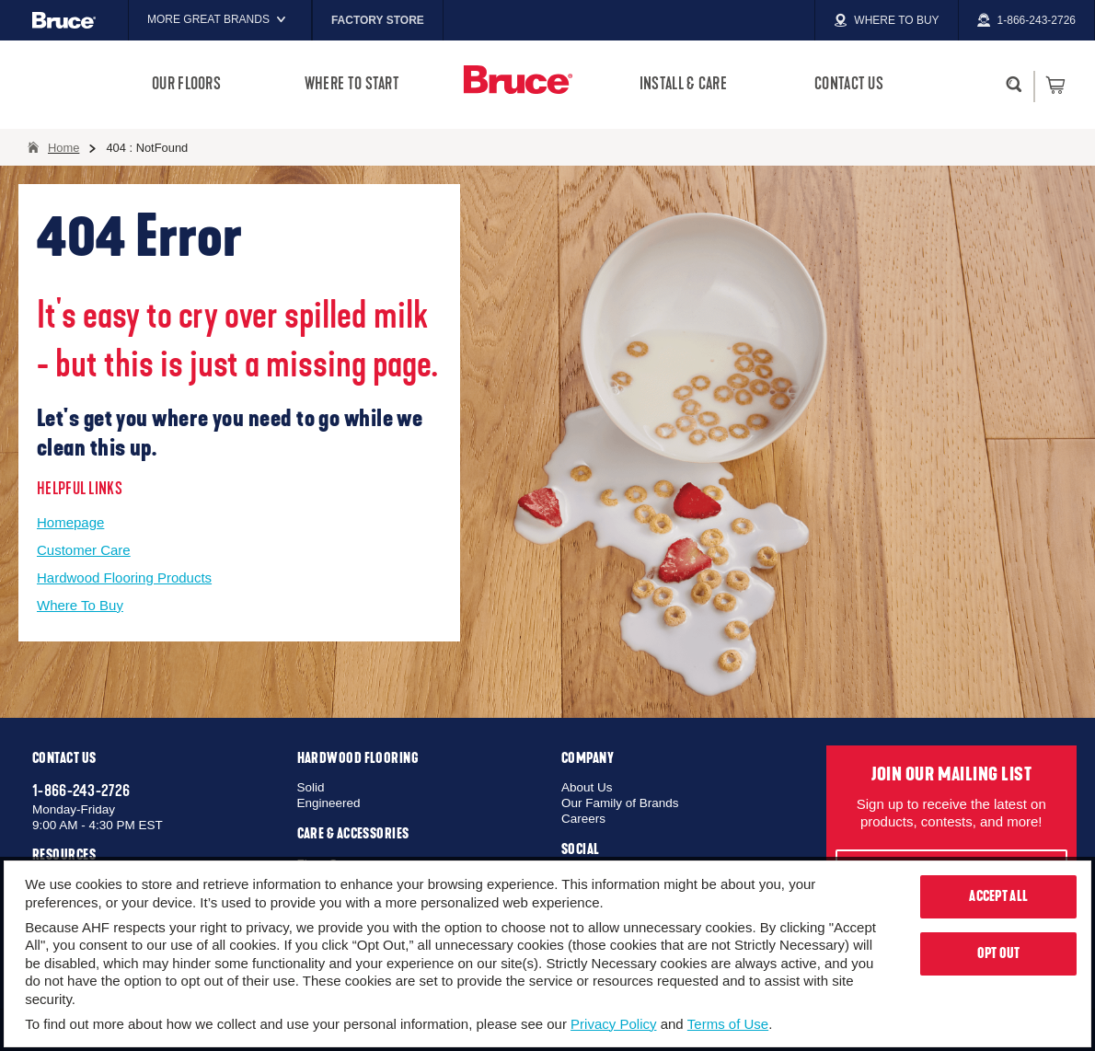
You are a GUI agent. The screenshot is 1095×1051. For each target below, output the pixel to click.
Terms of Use (727, 1024)
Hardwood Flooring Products (124, 577)
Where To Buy (80, 605)
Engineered (329, 803)
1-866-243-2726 (81, 791)
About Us (587, 787)
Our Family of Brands (620, 803)
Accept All (998, 896)
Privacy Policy (613, 1024)
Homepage (70, 522)
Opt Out (998, 953)
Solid (311, 787)
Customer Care (84, 550)
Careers (583, 819)
